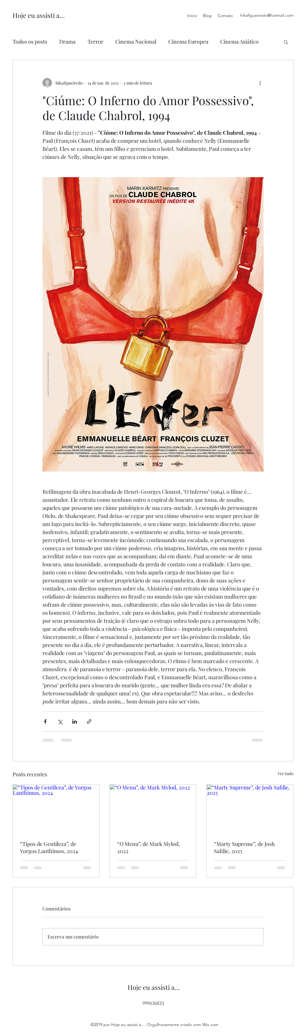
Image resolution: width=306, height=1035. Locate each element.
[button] (286, 41)
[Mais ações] (260, 82)
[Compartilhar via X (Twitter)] (60, 721)
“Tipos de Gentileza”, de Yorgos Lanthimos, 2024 (49, 847)
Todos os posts (30, 41)
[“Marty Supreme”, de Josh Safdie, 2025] (250, 809)
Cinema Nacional (135, 41)
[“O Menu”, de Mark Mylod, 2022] (153, 809)
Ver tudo (285, 773)
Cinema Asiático (239, 41)
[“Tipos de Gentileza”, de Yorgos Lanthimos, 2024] (56, 809)
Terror (95, 41)
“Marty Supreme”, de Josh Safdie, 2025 (244, 847)
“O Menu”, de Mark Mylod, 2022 (148, 847)
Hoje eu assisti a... (39, 15)
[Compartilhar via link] (89, 721)
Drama (67, 41)
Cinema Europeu (188, 41)
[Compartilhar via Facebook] (45, 721)
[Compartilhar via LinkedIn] (74, 721)
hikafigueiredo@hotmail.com (266, 15)
